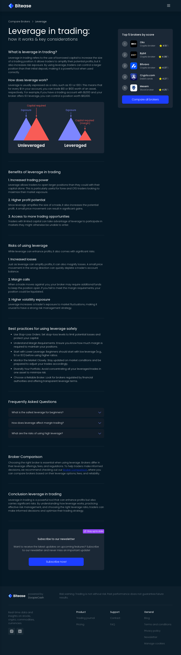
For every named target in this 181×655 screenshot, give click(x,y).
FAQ (112, 624)
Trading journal (85, 618)
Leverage (41, 21)
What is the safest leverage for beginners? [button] (37, 412)
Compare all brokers (145, 99)
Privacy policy (152, 630)
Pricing (80, 624)
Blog (147, 618)
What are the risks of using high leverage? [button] (37, 433)
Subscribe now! (56, 562)
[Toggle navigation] (168, 6)
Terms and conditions (157, 624)
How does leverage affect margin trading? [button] (38, 423)
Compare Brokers (19, 21)
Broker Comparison (75, 470)
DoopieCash (36, 597)
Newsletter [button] (150, 637)
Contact (115, 618)
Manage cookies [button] (154, 643)
